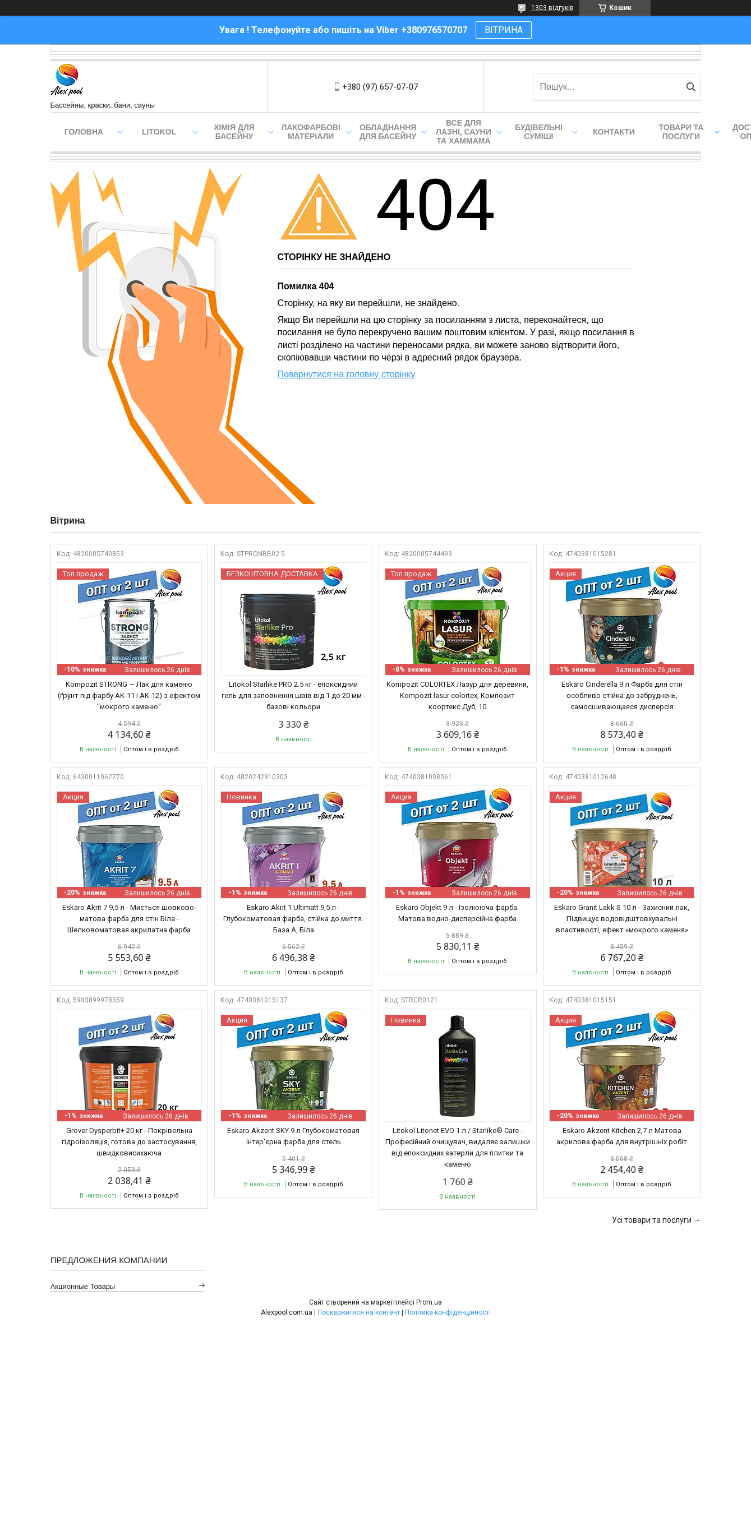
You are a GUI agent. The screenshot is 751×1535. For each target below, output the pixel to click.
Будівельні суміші (539, 132)
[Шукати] (691, 87)
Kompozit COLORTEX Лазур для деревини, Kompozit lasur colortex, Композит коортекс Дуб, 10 (457, 695)
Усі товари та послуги (652, 1219)
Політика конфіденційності (448, 1312)
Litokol (159, 131)
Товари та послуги (681, 132)
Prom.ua (429, 1302)
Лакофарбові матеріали (311, 132)
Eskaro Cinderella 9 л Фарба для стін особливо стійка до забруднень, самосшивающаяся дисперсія (622, 695)
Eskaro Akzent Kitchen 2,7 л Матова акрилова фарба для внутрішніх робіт (621, 1136)
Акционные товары (83, 1286)
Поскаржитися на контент (358, 1312)
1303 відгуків (552, 8)
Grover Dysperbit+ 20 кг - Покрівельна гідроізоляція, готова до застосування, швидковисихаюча (129, 1141)
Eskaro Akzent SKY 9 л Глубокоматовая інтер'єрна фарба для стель (293, 1136)
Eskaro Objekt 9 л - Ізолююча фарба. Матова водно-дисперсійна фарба (457, 913)
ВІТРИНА (504, 30)
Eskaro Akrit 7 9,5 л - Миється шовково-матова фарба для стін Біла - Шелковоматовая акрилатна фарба (129, 918)
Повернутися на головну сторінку (347, 374)
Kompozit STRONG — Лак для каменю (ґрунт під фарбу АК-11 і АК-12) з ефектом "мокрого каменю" (129, 695)
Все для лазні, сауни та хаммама (463, 131)
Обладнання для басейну (388, 132)
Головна (83, 131)
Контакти (614, 131)
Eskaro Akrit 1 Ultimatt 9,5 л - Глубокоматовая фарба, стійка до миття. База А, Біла (293, 918)
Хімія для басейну (234, 132)
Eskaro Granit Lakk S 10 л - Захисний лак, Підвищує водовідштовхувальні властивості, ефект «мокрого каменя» (621, 918)
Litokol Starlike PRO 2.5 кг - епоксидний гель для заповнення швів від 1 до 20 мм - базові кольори (294, 695)
